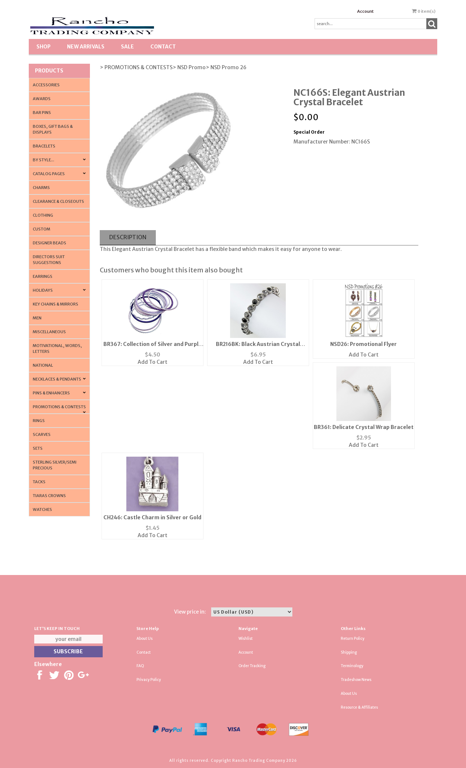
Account (365, 11)
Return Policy (352, 638)
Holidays (43, 290)
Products (49, 70)
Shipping (349, 652)
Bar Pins (42, 112)
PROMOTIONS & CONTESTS (59, 406)
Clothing (43, 215)
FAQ (140, 665)
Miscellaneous (49, 331)
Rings (39, 420)
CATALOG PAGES (49, 173)
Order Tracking (251, 665)
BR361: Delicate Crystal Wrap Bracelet (364, 427)
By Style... (43, 159)
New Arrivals (85, 46)
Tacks (39, 481)
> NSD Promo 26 (226, 67)
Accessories (46, 84)
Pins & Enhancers (51, 392)
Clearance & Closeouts (58, 201)
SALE (127, 46)
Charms (41, 187)
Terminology (352, 665)
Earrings (42, 276)
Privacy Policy (149, 679)
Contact (163, 46)
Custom (41, 229)
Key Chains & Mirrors (55, 304)
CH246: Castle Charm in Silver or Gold (152, 517)
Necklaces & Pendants (57, 379)
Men (37, 317)
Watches (42, 509)
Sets (38, 448)
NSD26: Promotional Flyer (363, 344)
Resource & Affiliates (359, 707)
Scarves (42, 434)
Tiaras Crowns (49, 495)
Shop (43, 46)
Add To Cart (152, 362)
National (43, 365)
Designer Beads (49, 242)
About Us (145, 638)
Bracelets (44, 146)
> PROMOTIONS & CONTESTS (136, 67)
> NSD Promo (189, 67)
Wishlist (245, 638)
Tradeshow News (356, 679)
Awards (42, 98)
